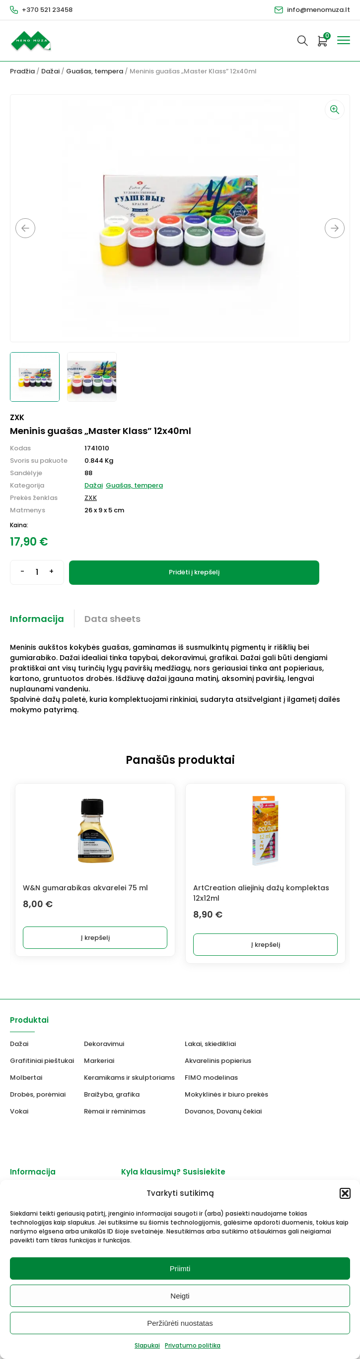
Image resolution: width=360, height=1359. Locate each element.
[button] (345, 1193)
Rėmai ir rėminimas (114, 1111)
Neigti (179, 1296)
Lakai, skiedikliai (210, 1044)
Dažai (50, 71)
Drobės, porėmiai (38, 1094)
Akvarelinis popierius (218, 1060)
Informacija (37, 619)
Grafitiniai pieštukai (42, 1060)
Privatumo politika (192, 1345)
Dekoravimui (104, 1044)
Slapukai (147, 1345)
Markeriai (99, 1060)
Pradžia (22, 71)
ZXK (90, 497)
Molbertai (26, 1077)
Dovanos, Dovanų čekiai (223, 1111)
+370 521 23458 (47, 9)
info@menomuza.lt (318, 9)
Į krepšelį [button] (95, 937)
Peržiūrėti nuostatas (180, 1323)
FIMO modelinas (211, 1077)
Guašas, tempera (94, 71)
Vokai (19, 1111)
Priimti (180, 1268)
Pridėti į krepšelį (194, 572)
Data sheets (112, 619)
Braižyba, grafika (112, 1094)
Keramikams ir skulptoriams (129, 1077)
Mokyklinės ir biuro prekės (226, 1094)
